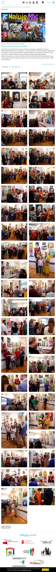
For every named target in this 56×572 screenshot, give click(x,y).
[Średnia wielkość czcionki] (30, 2)
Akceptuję (45, 569)
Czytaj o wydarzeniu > (48, 64)
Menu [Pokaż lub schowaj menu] (3, 2)
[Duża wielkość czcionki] (33, 2)
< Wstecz (6, 527)
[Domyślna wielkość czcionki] (27, 2)
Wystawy (11, 6)
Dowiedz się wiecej (26, 570)
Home (2, 6)
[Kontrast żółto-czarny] (23, 2)
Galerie (6, 6)
